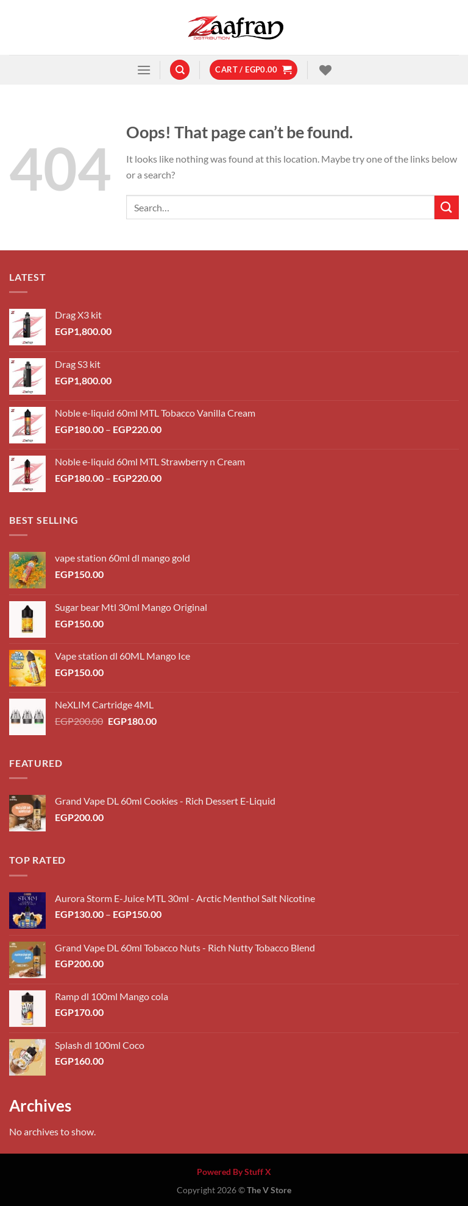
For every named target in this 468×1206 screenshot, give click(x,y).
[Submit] (446, 207)
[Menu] (143, 70)
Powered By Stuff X (234, 1171)
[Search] (180, 70)
